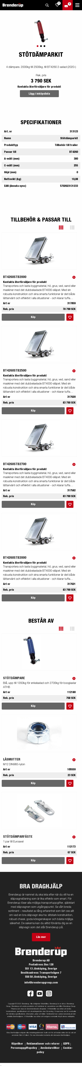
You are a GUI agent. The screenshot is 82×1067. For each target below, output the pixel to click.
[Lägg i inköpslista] (69, 317)
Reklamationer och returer (43, 1043)
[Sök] (47, 5)
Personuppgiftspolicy (24, 1048)
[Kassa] (67, 5)
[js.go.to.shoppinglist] (57, 5)
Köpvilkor (17, 1043)
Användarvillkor (50, 1048)
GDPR (66, 1043)
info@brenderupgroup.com (41, 982)
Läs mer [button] (41, 937)
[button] (63, 227)
